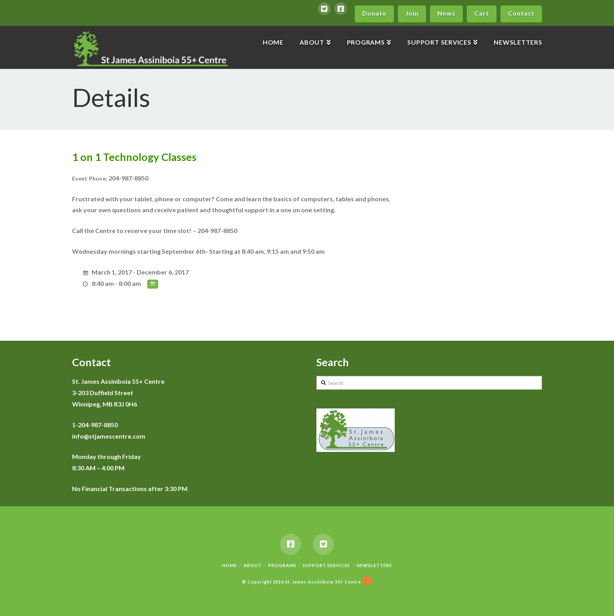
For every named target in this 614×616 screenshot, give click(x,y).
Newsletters (374, 564)
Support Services (326, 564)
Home (229, 564)
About (253, 564)
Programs (282, 564)
